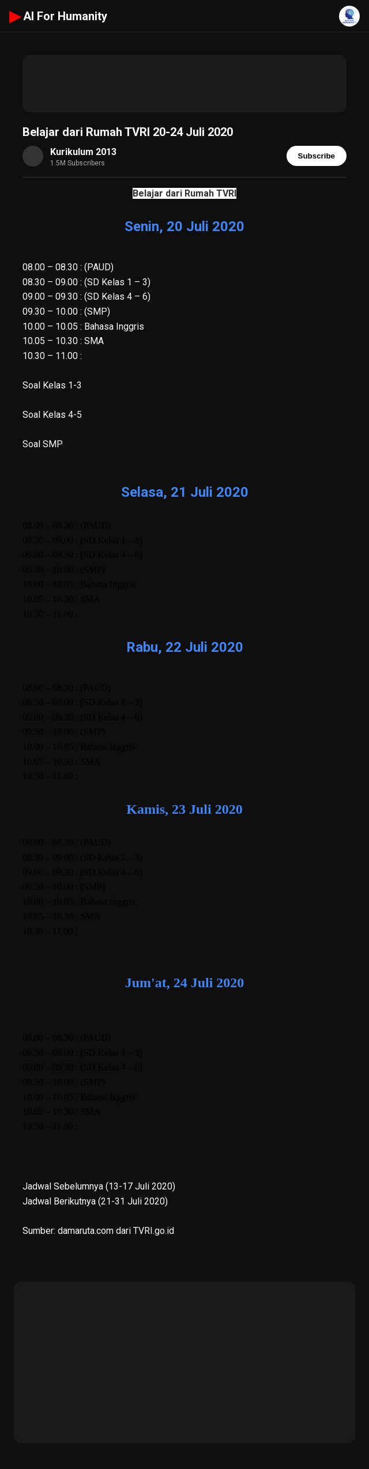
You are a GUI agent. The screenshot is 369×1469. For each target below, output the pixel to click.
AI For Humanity (58, 16)
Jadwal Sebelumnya (62, 1186)
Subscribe (316, 156)
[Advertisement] (184, 83)
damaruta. (77, 1230)
